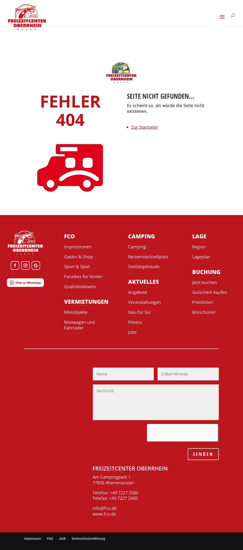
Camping (137, 247)
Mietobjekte (76, 312)
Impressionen (78, 247)
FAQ (50, 538)
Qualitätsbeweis (80, 286)
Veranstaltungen (144, 302)
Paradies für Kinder (83, 276)
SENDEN (203, 454)
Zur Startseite (144, 127)
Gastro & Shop (78, 257)
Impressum (32, 538)
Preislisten (202, 302)
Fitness (135, 322)
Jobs (132, 332)
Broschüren (203, 312)
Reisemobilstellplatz (148, 257)
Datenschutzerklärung (88, 538)
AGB (62, 538)
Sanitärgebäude (143, 266)
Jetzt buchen (204, 282)
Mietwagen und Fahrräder (79, 325)
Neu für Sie (139, 312)
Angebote (137, 292)
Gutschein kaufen (209, 292)
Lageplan (201, 257)
